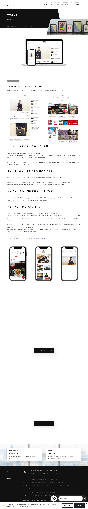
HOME (8, 26)
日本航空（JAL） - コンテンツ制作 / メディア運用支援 (24, 26)
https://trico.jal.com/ (14, 80)
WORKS (12, 26)
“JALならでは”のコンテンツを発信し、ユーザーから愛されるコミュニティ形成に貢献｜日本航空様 (26, 238)
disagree (66, 505)
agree (79, 505)
